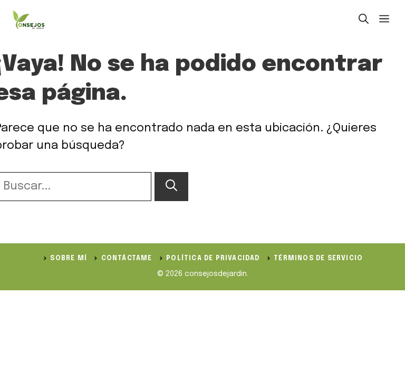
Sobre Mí (68, 258)
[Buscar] (171, 186)
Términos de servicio (318, 258)
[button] (363, 20)
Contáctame (126, 258)
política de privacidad (212, 258)
